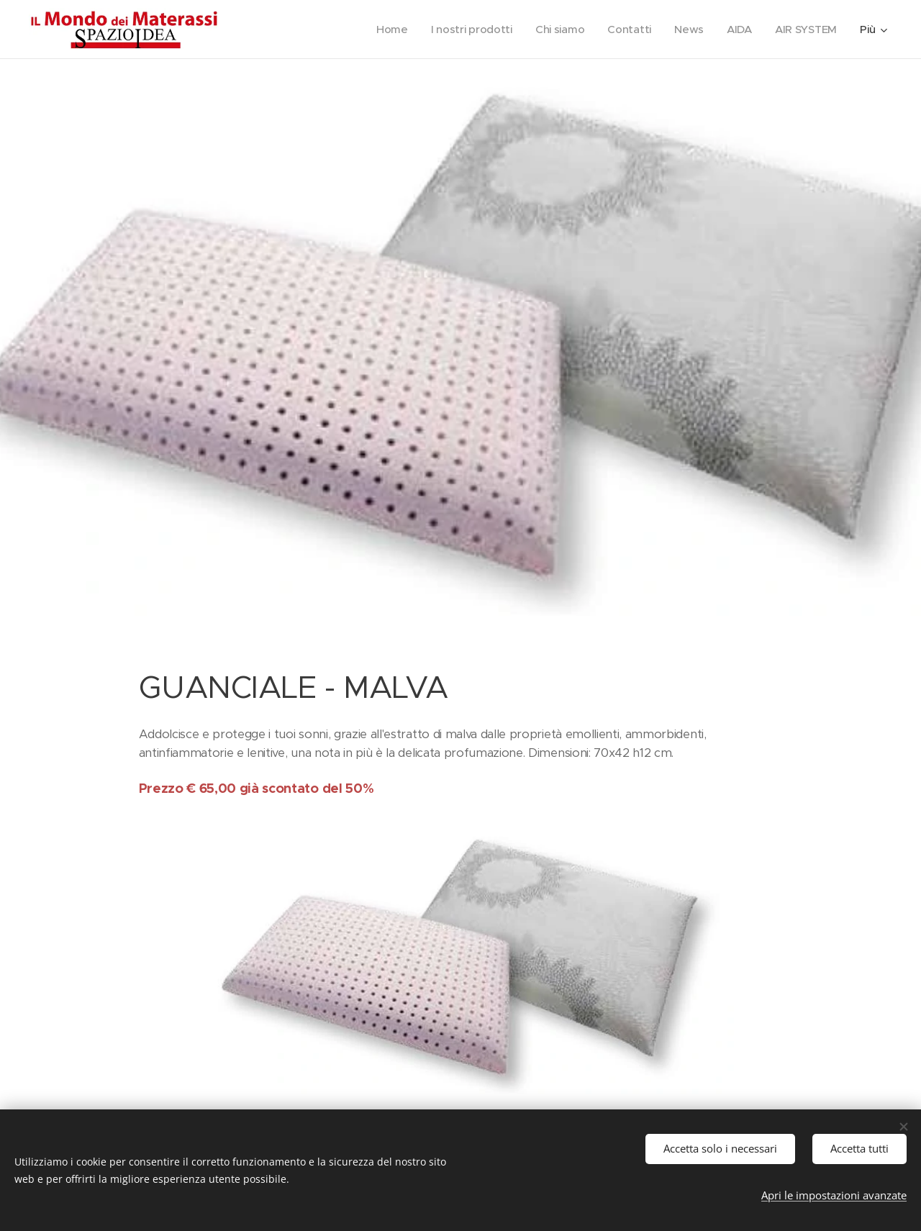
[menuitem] (385, 29)
